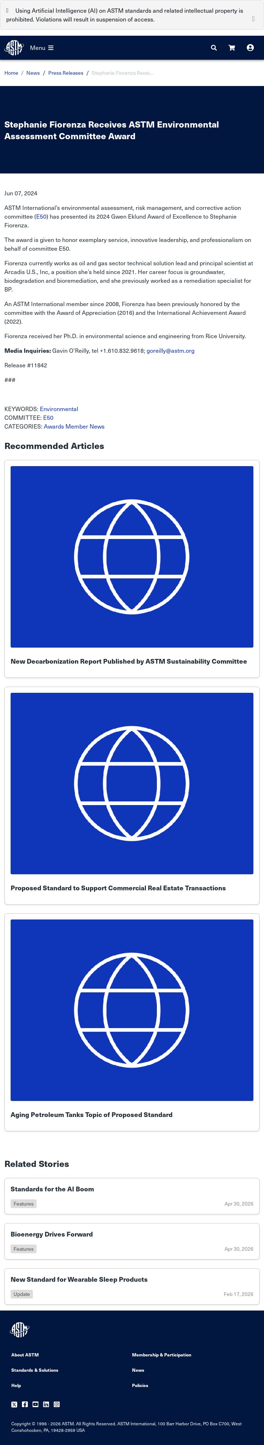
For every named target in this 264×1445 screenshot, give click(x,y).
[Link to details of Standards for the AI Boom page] (132, 1196)
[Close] (253, 18)
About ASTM (25, 1354)
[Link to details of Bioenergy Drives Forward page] (132, 1241)
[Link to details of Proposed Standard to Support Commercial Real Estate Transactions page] (132, 796)
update (22, 1293)
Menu (41, 47)
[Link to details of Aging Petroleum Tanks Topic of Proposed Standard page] (132, 1022)
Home (11, 72)
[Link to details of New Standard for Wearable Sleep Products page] (132, 1286)
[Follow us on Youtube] (35, 1405)
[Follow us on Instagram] (57, 1405)
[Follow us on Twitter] (14, 1405)
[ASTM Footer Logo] (20, 1329)
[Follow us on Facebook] (25, 1405)
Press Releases (65, 72)
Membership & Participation (161, 1354)
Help (16, 1385)
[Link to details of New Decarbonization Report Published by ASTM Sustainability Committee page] (132, 569)
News (33, 72)
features (24, 1203)
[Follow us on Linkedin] (46, 1405)
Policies (140, 1385)
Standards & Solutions (35, 1370)
